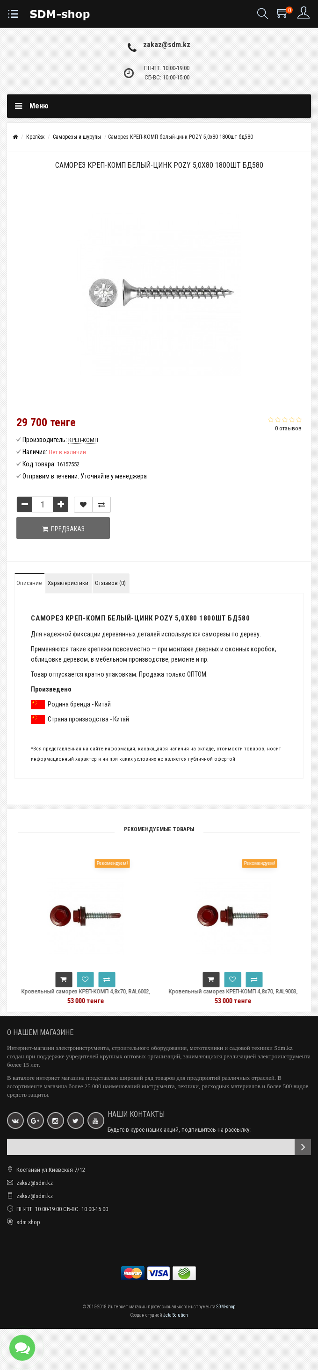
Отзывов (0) (110, 582)
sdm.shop (28, 1222)
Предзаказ (63, 529)
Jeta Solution (175, 1315)
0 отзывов (288, 428)
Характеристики (68, 582)
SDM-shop (226, 1306)
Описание (29, 582)
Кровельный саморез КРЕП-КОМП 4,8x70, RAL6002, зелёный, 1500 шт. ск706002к (105, 995)
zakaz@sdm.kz (166, 44)
